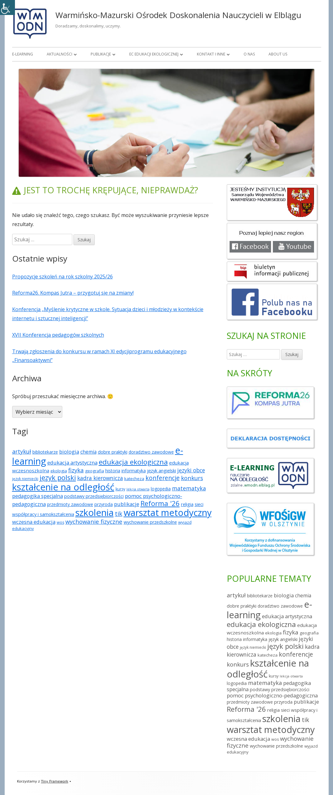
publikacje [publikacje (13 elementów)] (126, 504)
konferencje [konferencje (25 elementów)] (162, 478)
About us (278, 54)
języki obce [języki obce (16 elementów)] (191, 470)
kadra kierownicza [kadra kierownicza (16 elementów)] (100, 478)
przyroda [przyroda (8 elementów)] (103, 504)
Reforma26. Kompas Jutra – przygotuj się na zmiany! (73, 292)
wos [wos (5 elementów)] (60, 522)
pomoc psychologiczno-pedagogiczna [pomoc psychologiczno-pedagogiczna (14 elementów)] (272, 695)
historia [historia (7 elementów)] (112, 471)
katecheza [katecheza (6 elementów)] (134, 478)
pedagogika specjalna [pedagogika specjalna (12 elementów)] (37, 496)
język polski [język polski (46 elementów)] (58, 477)
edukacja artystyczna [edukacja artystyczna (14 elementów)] (72, 462)
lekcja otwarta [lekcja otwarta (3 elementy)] (138, 489)
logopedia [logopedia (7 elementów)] (161, 489)
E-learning (22, 54)
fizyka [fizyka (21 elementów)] (76, 470)
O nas (249, 54)
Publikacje (101, 54)
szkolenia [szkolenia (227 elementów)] (94, 512)
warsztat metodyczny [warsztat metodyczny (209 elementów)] (168, 512)
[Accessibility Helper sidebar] (7, 7)
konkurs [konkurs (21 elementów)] (192, 478)
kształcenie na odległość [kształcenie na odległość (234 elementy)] (63, 487)
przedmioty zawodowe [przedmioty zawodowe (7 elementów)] (70, 504)
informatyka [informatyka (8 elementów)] (133, 471)
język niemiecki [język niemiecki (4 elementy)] (25, 478)
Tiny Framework (54, 781)
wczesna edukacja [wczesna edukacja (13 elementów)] (33, 521)
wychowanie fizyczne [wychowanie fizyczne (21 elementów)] (93, 521)
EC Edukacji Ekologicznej (153, 54)
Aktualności (59, 54)
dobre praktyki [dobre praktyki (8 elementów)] (112, 452)
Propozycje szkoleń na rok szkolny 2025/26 (62, 276)
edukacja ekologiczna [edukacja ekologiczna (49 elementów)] (133, 462)
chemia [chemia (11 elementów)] (88, 451)
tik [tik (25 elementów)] (118, 513)
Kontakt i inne (211, 54)
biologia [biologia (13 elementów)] (69, 451)
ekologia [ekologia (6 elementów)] (58, 471)
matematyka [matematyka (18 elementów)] (189, 488)
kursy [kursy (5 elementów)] (120, 489)
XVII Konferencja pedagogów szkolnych (58, 334)
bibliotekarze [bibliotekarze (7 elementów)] (45, 452)
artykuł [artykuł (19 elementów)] (21, 451)
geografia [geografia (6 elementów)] (94, 471)
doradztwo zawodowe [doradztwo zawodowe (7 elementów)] (151, 452)
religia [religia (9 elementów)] (187, 504)
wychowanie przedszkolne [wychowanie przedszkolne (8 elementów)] (150, 522)
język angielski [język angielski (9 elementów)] (161, 470)
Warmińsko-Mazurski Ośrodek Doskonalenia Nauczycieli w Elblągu (178, 15)
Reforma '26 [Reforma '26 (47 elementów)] (160, 503)
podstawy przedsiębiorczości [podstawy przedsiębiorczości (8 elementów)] (94, 496)
